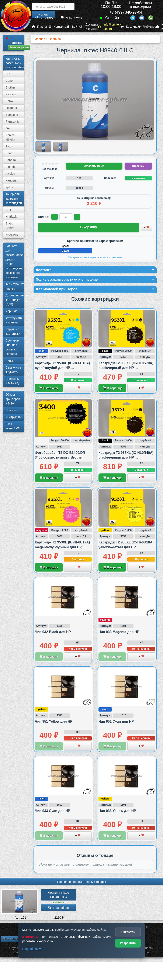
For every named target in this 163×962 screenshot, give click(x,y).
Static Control (10, 226)
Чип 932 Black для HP (53, 633)
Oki (8, 128)
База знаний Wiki (14, 426)
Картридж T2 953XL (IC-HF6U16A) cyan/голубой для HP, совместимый (62, 369)
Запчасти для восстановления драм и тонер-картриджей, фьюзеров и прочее (15, 261)
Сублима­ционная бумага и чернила (12, 347)
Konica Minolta (10, 137)
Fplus (9, 187)
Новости (11, 410)
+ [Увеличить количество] (78, 217)
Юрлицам (138, 165)
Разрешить (128, 943)
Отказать (128, 932)
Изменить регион (19, 47)
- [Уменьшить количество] (54, 217)
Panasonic (12, 121)
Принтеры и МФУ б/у (12, 381)
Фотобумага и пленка (14, 320)
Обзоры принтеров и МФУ (13, 399)
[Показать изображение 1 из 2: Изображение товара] (43, 146)
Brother (10, 87)
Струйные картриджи (13, 331)
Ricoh (9, 146)
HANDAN (12, 234)
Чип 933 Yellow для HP (117, 812)
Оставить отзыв (94, 165)
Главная (40, 27)
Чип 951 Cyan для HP (116, 723)
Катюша (11, 180)
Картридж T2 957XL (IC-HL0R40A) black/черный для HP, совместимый (125, 459)
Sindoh (10, 167)
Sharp (9, 153)
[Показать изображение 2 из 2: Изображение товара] (60, 147)
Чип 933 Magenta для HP (118, 633)
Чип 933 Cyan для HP (52, 812)
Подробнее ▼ (31, 949)
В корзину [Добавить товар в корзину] (88, 227)
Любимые (147, 27)
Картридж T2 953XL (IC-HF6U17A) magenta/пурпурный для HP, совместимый (62, 548)
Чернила (11, 311)
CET (8, 210)
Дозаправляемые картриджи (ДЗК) (15, 300)
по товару (44, 17)
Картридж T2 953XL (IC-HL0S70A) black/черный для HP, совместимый (125, 369)
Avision (10, 173)
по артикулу (71, 17)
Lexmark (11, 108)
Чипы (9, 360)
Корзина (129, 27)
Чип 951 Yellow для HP (53, 723)
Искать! (43, 14)
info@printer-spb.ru (109, 27)
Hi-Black (11, 216)
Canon (10, 80)
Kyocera (11, 94)
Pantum (11, 160)
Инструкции (14, 417)
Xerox (9, 101)
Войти (73, 27)
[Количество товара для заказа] (66, 216)
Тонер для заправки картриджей (14, 198)
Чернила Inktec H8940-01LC (59, 896)
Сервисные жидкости (13, 370)
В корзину (48, 389)
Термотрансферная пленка (15, 286)
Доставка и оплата (89, 27)
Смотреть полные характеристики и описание (95, 257)
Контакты (57, 27)
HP (8, 74)
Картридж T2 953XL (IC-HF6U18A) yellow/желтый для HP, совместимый (125, 548)
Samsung (12, 114)
